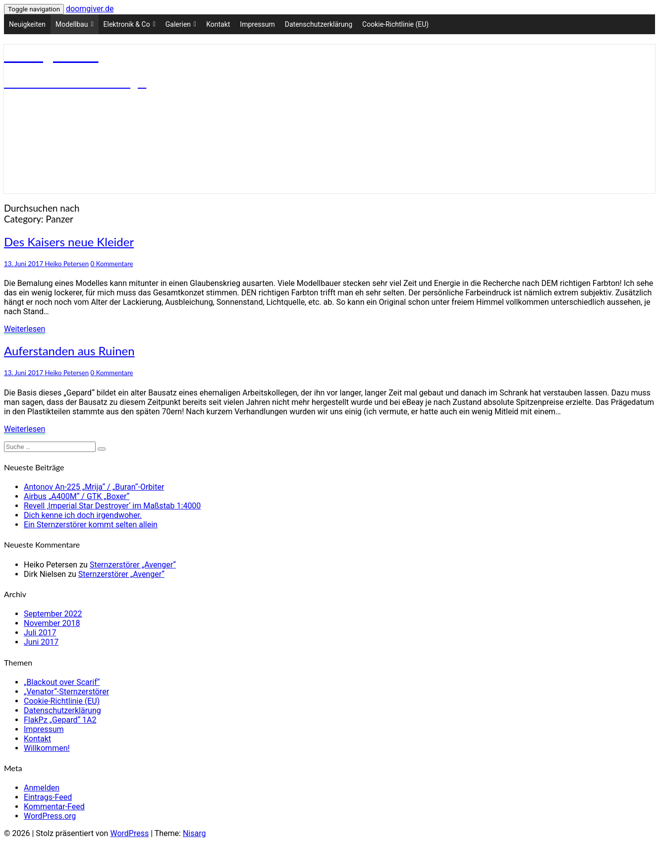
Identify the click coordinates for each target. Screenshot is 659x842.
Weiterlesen (24, 329)
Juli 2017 (40, 632)
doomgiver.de (90, 8)
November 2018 (52, 623)
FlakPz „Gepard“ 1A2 (60, 720)
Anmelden (41, 787)
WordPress (129, 833)
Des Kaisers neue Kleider (69, 241)
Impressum (257, 24)
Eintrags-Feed (48, 797)
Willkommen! (47, 748)
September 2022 (53, 613)
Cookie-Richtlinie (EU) (395, 24)
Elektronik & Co (130, 24)
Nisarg (194, 833)
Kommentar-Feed (54, 806)
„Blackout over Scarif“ (62, 682)
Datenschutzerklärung (318, 24)
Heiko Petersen (67, 264)
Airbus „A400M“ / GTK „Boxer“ (76, 496)
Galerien (180, 24)
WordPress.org (50, 816)
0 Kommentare (112, 264)
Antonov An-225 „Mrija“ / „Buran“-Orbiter (94, 487)
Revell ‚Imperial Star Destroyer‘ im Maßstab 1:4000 (112, 505)
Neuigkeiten (27, 24)
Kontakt (218, 24)
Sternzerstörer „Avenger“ (133, 564)
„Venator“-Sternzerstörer (66, 691)
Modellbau (74, 24)
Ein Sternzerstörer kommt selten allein (91, 524)
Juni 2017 (41, 642)
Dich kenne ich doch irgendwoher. (83, 515)
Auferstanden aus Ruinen (69, 350)
